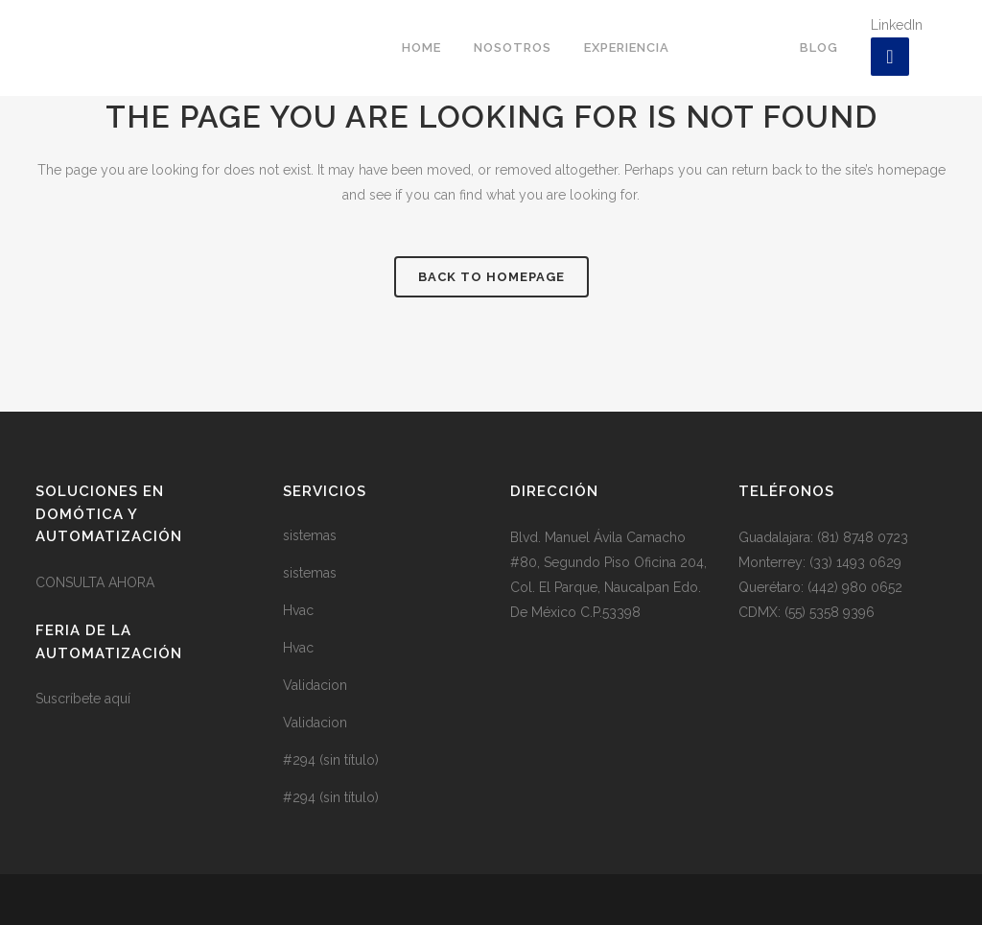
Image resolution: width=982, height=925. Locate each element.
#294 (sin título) (331, 760)
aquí (117, 698)
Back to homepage (491, 277)
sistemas (310, 535)
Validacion (315, 685)
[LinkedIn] (890, 56)
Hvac (298, 610)
